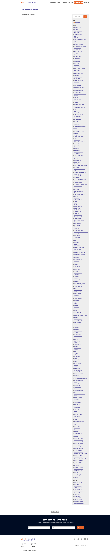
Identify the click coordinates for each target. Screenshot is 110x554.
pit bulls (76, 337)
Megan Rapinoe (78, 286)
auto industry (77, 66)
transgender (77, 416)
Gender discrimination (79, 210)
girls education (77, 223)
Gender (76, 204)
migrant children (78, 302)
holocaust (76, 242)
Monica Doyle (77, 312)
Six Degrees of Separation (80, 378)
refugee (76, 353)
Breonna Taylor (78, 92)
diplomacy (76, 145)
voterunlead (77, 426)
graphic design (77, 233)
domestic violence (78, 152)
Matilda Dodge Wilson (79, 283)
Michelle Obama (78, 298)
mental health (77, 291)
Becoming (76, 75)
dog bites (76, 148)
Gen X (75, 201)
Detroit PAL (77, 140)
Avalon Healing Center (79, 68)
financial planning (78, 191)
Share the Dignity (78, 373)
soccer (75, 382)
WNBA (75, 435)
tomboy (76, 412)
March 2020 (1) (77, 498)
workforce (76, 465)
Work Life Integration (79, 464)
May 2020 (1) (77, 496)
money (75, 310)
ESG (75, 170)
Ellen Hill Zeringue (78, 158)
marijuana (76, 281)
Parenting (76, 327)
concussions (77, 124)
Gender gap (77, 213)
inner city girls (77, 249)
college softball (78, 119)
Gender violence (78, 215)
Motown (76, 317)
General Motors (78, 218)
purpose (76, 346)
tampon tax (77, 406)
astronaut (76, 65)
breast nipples (77, 85)
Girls (75, 222)
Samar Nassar (77, 363)
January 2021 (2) (78, 487)
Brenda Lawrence (78, 90)
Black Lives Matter (78, 80)
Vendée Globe (77, 423)
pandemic (76, 325)
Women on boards (78, 452)
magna (76, 278)
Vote (75, 424)
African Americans (78, 44)
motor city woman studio (80, 315)
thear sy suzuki (77, 407)
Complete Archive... (78, 503)
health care (76, 235)
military (76, 303)
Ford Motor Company (79, 194)
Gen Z (75, 203)
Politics (76, 343)
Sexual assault (77, 368)
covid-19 (76, 133)
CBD (75, 111)
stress (75, 395)
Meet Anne (53, 2)
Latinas (76, 271)
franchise (76, 196)
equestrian (76, 167)
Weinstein (76, 429)
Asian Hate (76, 63)
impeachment (77, 245)
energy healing (77, 162)
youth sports (77, 475)
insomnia (76, 250)
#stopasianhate (78, 31)
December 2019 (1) (78, 501)
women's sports (78, 457)
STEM (75, 392)
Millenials (76, 307)
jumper (76, 268)
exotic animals (77, 175)
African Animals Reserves (80, 46)
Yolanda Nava (77, 474)
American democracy (79, 54)
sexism (75, 366)
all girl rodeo (77, 49)
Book (58, 2)
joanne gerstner (78, 262)
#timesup (76, 32)
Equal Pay (76, 164)
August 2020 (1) (78, 492)
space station (77, 387)
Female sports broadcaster (80, 184)
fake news (76, 177)
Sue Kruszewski (78, 397)
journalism (76, 264)
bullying (76, 95)
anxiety (76, 60)
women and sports (78, 441)
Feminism (76, 189)
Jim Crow (76, 261)
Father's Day (77, 181)
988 (75, 41)
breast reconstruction (79, 87)
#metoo (76, 29)
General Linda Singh (79, 216)
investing (76, 257)
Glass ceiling (77, 228)
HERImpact (77, 237)
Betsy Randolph (78, 77)
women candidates (78, 447)
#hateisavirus (77, 27)
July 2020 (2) (77, 494)
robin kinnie (77, 356)
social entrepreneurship (80, 383)
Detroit (76, 138)
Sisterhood (76, 377)
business (76, 97)
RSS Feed (77, 22)
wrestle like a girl (78, 470)
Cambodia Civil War (79, 104)
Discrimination (77, 147)
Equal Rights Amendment (80, 165)
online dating (77, 324)
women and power (78, 440)
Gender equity (77, 211)
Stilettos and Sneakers (79, 394)
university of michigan (79, 421)
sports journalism (78, 390)
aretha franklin (77, 61)
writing (76, 472)
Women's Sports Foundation (81, 458)
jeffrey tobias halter (79, 259)
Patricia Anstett (78, 331)
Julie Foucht (77, 266)
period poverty (77, 334)
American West (78, 56)
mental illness (77, 293)
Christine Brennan (78, 114)
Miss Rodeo (77, 308)
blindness (76, 82)
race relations (77, 348)
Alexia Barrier (77, 48)
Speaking (70, 2)
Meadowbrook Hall (78, 285)
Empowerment (77, 160)
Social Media (77, 385)
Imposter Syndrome (79, 247)
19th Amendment (78, 34)
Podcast (64, 2)
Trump (75, 419)
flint (75, 193)
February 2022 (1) (78, 482)
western (76, 431)
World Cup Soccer (78, 469)
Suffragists (76, 399)
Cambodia (76, 102)
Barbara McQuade (78, 73)
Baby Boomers (77, 70)
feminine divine (78, 186)
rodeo (75, 358)
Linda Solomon (77, 276)
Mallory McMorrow (78, 279)
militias (76, 305)
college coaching (78, 117)
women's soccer (78, 455)
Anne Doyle (77, 58)
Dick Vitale (76, 143)
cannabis (76, 106)
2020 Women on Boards (80, 39)
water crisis (77, 428)
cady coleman (77, 100)
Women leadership (78, 448)
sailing (75, 361)
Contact (86, 2)
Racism (76, 349)
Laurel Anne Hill (78, 273)
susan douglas (77, 402)
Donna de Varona (78, 155)
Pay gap (76, 332)
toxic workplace (78, 414)
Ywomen (76, 477)
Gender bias (77, 208)
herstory (76, 239)
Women (76, 436)
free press (76, 198)
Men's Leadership (78, 290)
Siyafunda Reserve (78, 380)
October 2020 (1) (78, 489)
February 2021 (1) (78, 486)
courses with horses (79, 131)
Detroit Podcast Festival (80, 141)
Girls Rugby (77, 225)
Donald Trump (77, 153)
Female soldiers (78, 182)
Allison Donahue (78, 51)
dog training (77, 150)
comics (76, 121)
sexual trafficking (78, 371)
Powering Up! (77, 344)
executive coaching (78, 174)
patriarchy (76, 329)
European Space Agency (80, 172)
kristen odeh (77, 269)
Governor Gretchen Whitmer (81, 232)
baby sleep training (78, 71)
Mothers (76, 314)
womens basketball (78, 460)
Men (75, 288)
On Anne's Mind (78, 2)
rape (75, 351)
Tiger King (76, 409)
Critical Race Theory (79, 136)
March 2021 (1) (77, 484)
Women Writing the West (80, 453)
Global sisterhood (78, 230)
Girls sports (77, 227)
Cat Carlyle (76, 109)
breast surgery (77, 89)
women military (78, 450)
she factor (76, 375)
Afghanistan (77, 43)
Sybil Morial (77, 404)
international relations (79, 252)
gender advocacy (78, 206)
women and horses (78, 438)
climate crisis (77, 116)
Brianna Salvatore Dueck (80, 94)
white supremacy (78, 433)
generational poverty (79, 220)
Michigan (76, 300)
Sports (75, 389)
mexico (76, 296)
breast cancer (77, 83)
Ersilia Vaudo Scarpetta (79, 169)
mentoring (76, 295)
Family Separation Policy (80, 179)
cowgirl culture (78, 135)
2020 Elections (77, 37)
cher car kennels (78, 112)
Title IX (75, 411)
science (76, 365)
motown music (78, 319)
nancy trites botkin (78, 320)
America (76, 53)
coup (75, 129)
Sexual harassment (78, 370)
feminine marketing (79, 187)
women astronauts (78, 443)
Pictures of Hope (78, 336)
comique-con (77, 123)
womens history (78, 462)
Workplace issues (78, 467)
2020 (75, 36)
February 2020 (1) (78, 499)
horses (75, 244)
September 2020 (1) (78, 491)
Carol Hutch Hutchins (79, 107)
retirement (76, 354)
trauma (76, 417)
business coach (77, 99)
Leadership (76, 274)
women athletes (78, 445)
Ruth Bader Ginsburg (79, 360)
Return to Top (55, 511)
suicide (75, 400)
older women (77, 322)
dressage (76, 157)
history (75, 240)
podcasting (77, 341)
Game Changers (78, 199)
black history (77, 78)
